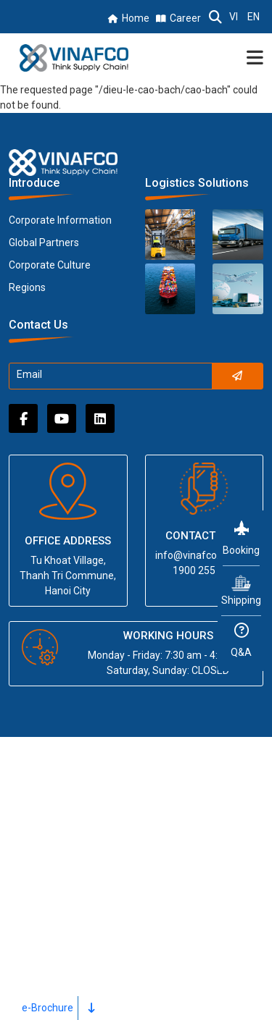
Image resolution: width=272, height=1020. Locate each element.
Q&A (241, 640)
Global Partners (44, 242)
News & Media (52, 915)
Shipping (241, 589)
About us (37, 778)
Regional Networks (63, 833)
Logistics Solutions (64, 805)
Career (185, 18)
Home (135, 18)
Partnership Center (62, 860)
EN (253, 16)
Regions (27, 287)
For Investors (49, 888)
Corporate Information (60, 220)
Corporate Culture (50, 265)
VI (233, 16)
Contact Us (42, 970)
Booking (241, 538)
